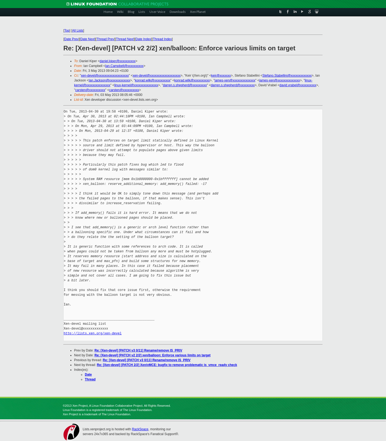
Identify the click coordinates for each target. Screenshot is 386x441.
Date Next (87, 39)
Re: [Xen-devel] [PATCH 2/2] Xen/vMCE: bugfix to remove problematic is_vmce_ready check (167, 365)
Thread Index (162, 39)
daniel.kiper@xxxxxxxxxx (118, 61)
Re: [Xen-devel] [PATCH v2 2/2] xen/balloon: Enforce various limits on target (152, 355)
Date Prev (71, 39)
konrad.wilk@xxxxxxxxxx (152, 80)
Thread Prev (105, 39)
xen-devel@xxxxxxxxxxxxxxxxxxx (105, 75)
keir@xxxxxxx (221, 75)
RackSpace (140, 429)
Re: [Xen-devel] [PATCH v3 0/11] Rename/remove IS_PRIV (138, 350)
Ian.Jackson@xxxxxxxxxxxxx (109, 80)
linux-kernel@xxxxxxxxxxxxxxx (136, 85)
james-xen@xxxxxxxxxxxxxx (235, 80)
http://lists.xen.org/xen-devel (93, 333)
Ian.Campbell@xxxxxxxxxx (124, 66)
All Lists (77, 30)
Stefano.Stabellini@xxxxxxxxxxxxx (287, 75)
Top (66, 30)
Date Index (143, 39)
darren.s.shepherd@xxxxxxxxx (185, 85)
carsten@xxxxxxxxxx (90, 90)
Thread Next (125, 39)
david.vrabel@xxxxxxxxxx (297, 85)
